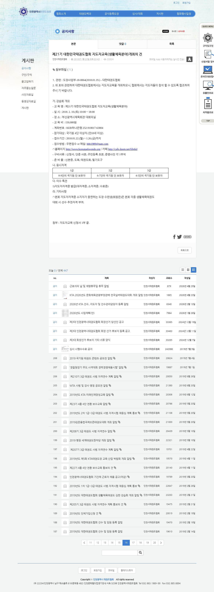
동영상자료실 (29, 101)
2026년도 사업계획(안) (82, 313)
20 (154, 542)
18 (140, 542)
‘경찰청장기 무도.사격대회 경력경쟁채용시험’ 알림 (96, 367)
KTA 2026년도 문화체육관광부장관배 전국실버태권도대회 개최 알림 (106, 295)
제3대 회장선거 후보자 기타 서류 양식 (90, 339)
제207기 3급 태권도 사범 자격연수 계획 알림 (94, 449)
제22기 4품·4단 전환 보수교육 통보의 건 (91, 467)
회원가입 (186, 2)
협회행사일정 (184, 13)
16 (126, 542)
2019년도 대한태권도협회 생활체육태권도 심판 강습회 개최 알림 (104, 495)
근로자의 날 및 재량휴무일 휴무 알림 (89, 286)
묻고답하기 (27, 81)
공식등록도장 (112, 13)
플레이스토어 (127, 570)
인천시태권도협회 (59, 59)
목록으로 (185, 250)
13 (105, 542)
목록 (171, 43)
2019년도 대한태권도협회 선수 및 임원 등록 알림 (96, 522)
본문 (73, 43)
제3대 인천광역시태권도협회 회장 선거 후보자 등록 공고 (100, 331)
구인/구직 (27, 74)
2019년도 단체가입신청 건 (84, 513)
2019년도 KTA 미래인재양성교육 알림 (90, 394)
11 (90, 542)
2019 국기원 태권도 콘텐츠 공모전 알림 (91, 358)
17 (133, 542)
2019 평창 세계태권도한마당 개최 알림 (91, 440)
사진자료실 (27, 94)
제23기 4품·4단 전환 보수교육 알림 (89, 403)
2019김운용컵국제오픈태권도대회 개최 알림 (93, 422)
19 (147, 542)
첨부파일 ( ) (63, 69)
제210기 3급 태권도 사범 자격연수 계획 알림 (94, 376)
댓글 (122, 43)
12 (97, 542)
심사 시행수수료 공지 (81, 349)
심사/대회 (137, 13)
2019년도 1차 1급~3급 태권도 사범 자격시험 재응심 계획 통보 (103, 486)
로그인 (176, 2)
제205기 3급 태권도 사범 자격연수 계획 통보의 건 (96, 504)
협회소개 (61, 13)
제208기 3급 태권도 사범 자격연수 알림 (91, 431)
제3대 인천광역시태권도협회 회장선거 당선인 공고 (97, 321)
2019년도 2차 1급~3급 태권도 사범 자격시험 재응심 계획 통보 (103, 413)
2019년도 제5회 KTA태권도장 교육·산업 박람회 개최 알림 (101, 458)
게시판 (159, 13)
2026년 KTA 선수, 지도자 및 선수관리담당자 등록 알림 (99, 304)
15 (119, 542)
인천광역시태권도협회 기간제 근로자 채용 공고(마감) (98, 476)
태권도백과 (85, 13)
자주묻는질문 (29, 88)
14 (112, 542)
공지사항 (26, 68)
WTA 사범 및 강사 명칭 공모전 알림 (89, 385)
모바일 (111, 570)
